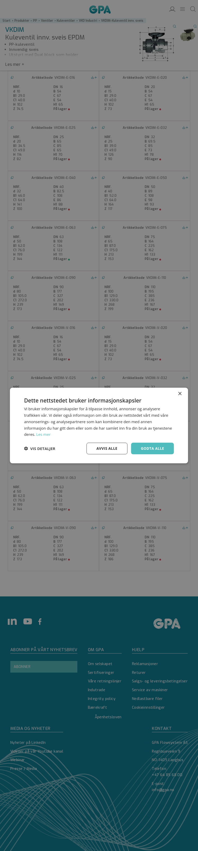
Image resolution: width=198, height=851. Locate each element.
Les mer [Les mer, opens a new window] (43, 434)
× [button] (180, 394)
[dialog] (99, 425)
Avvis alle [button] (106, 448)
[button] (39, 448)
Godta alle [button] (152, 448)
